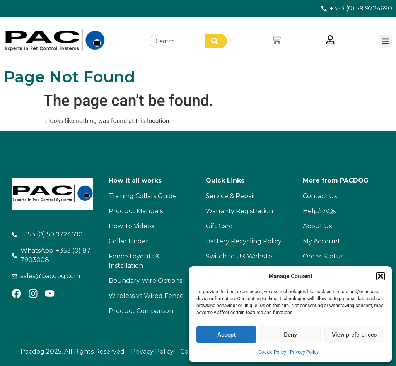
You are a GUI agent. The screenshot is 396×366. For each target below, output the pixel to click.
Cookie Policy (272, 352)
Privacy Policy (304, 352)
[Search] (216, 41)
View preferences (354, 334)
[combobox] (177, 41)
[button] (380, 276)
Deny (290, 334)
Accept (226, 334)
